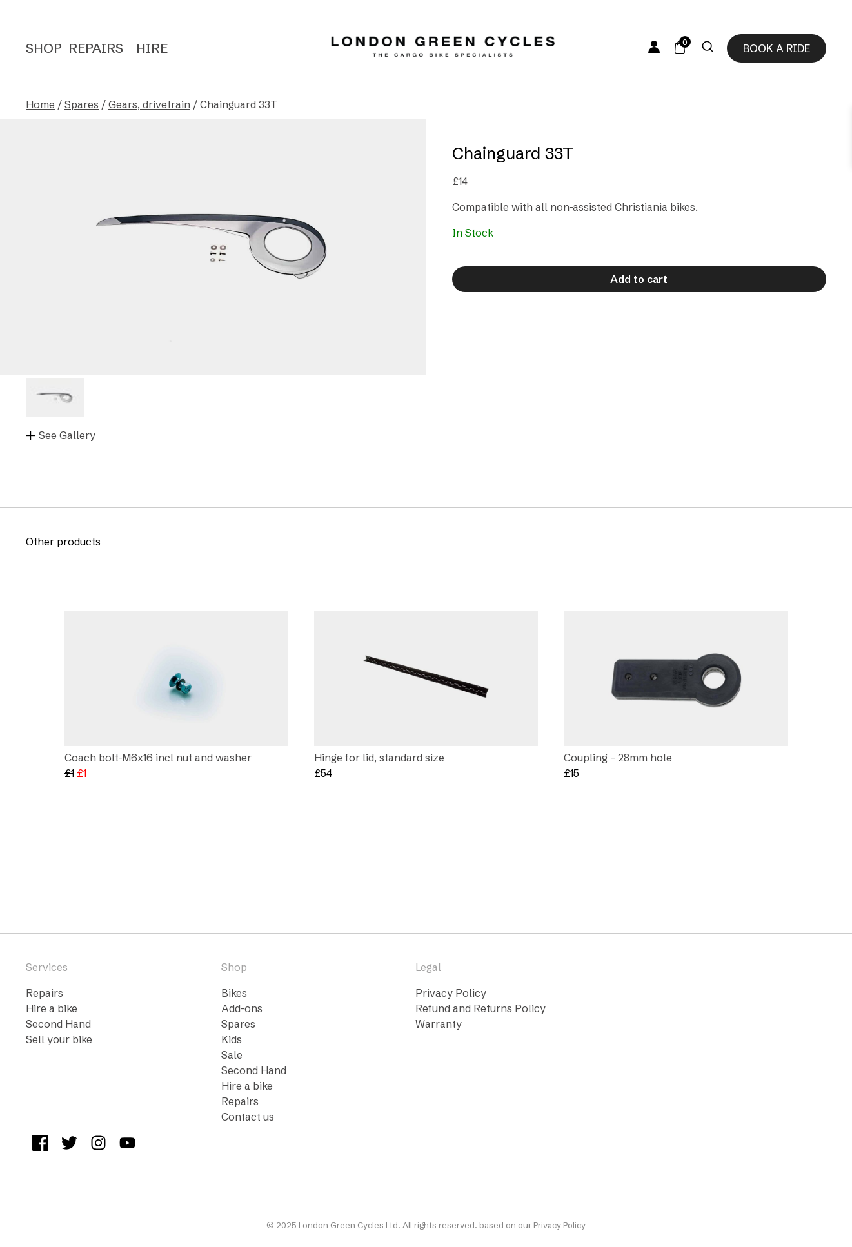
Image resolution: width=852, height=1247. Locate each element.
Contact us (247, 1116)
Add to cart (639, 279)
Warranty (438, 1023)
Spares (81, 104)
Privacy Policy (450, 993)
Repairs (95, 48)
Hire (152, 48)
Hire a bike (51, 1008)
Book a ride (776, 48)
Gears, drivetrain (149, 104)
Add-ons (242, 1008)
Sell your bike (59, 1039)
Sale (232, 1054)
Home (40, 104)
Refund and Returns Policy (480, 1008)
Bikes (234, 993)
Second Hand (58, 1023)
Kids (231, 1039)
